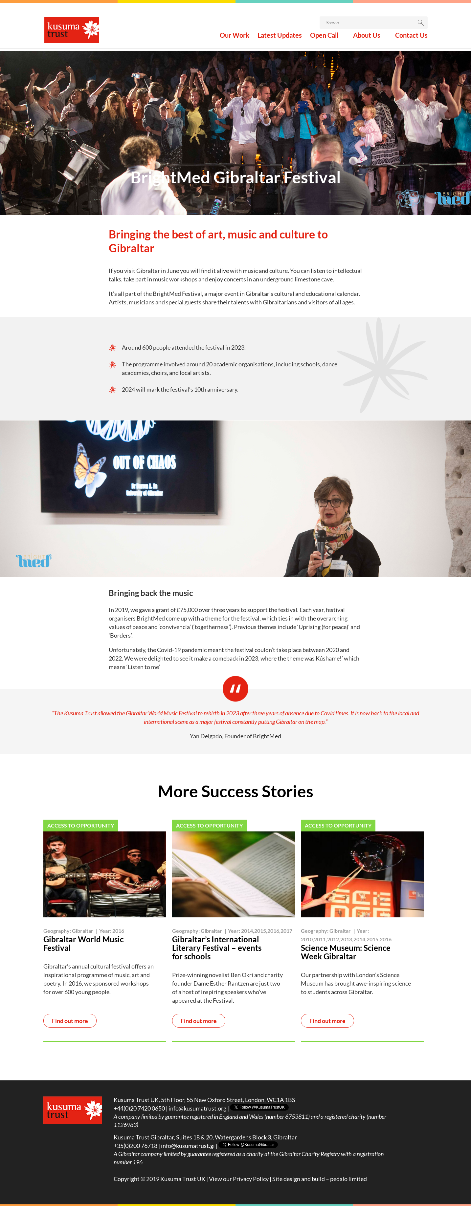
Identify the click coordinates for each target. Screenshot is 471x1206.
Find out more (70, 1021)
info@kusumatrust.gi (188, 1145)
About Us (366, 39)
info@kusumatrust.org (197, 1108)
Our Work (234, 39)
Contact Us (411, 39)
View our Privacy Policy (239, 1178)
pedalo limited (348, 1178)
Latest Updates (280, 39)
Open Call (324, 39)
